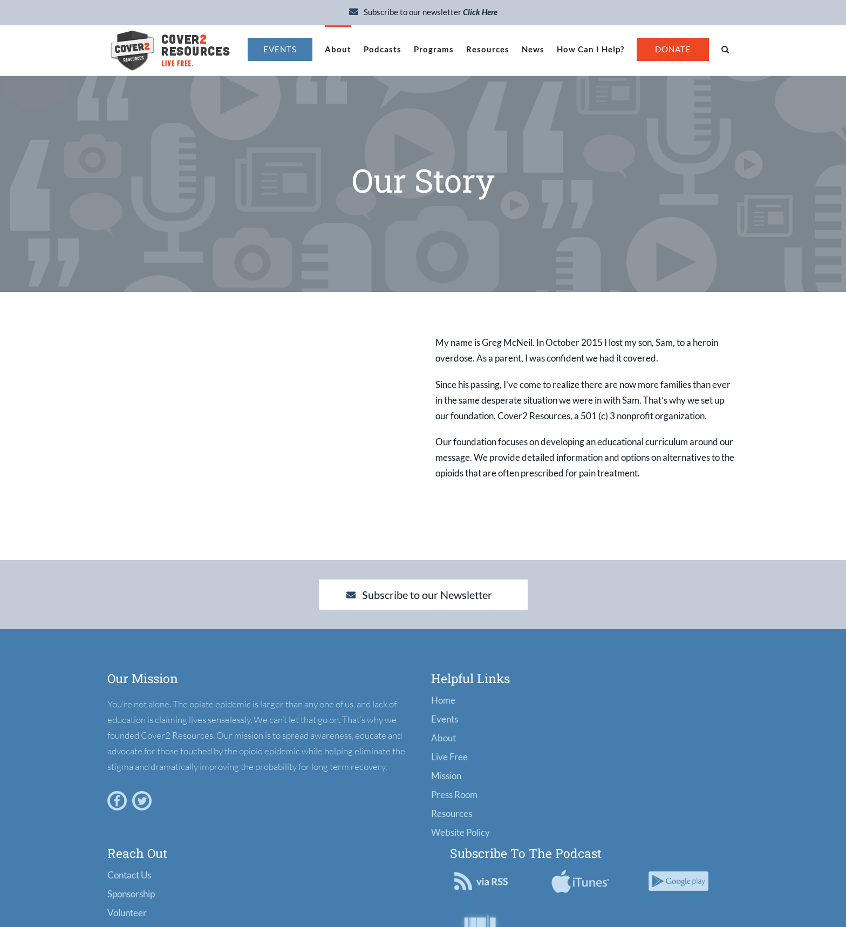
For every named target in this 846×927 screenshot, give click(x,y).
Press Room (454, 794)
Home (443, 700)
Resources (451, 813)
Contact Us (129, 875)
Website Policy (460, 832)
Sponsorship (131, 893)
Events (444, 719)
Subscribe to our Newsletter (419, 594)
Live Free (449, 756)
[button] (725, 48)
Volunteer (127, 912)
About (443, 738)
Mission (446, 775)
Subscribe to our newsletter (423, 12)
